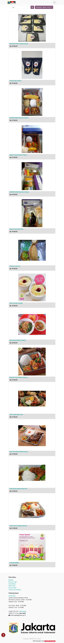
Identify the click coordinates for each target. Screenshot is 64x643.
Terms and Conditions (15, 589)
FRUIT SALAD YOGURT (16, 303)
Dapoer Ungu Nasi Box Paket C (18, 155)
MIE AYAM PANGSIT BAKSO (18, 340)
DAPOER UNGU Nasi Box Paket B (19, 118)
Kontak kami (12, 596)
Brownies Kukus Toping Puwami (19, 43)
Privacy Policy (12, 587)
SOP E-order (12, 586)
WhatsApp (23, 611)
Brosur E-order (13, 582)
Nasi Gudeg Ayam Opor (16, 414)
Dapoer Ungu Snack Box (16, 229)
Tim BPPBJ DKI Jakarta (50, 641)
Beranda (11, 580)
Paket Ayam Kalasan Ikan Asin (18, 488)
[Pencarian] (32, 7)
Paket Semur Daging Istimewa (18, 525)
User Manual (12, 584)
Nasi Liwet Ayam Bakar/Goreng (19, 451)
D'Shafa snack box (15, 266)
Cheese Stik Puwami (15, 80)
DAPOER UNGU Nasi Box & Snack (19, 192)
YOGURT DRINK (14, 563)
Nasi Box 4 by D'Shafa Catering (18, 377)
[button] (44, 7)
